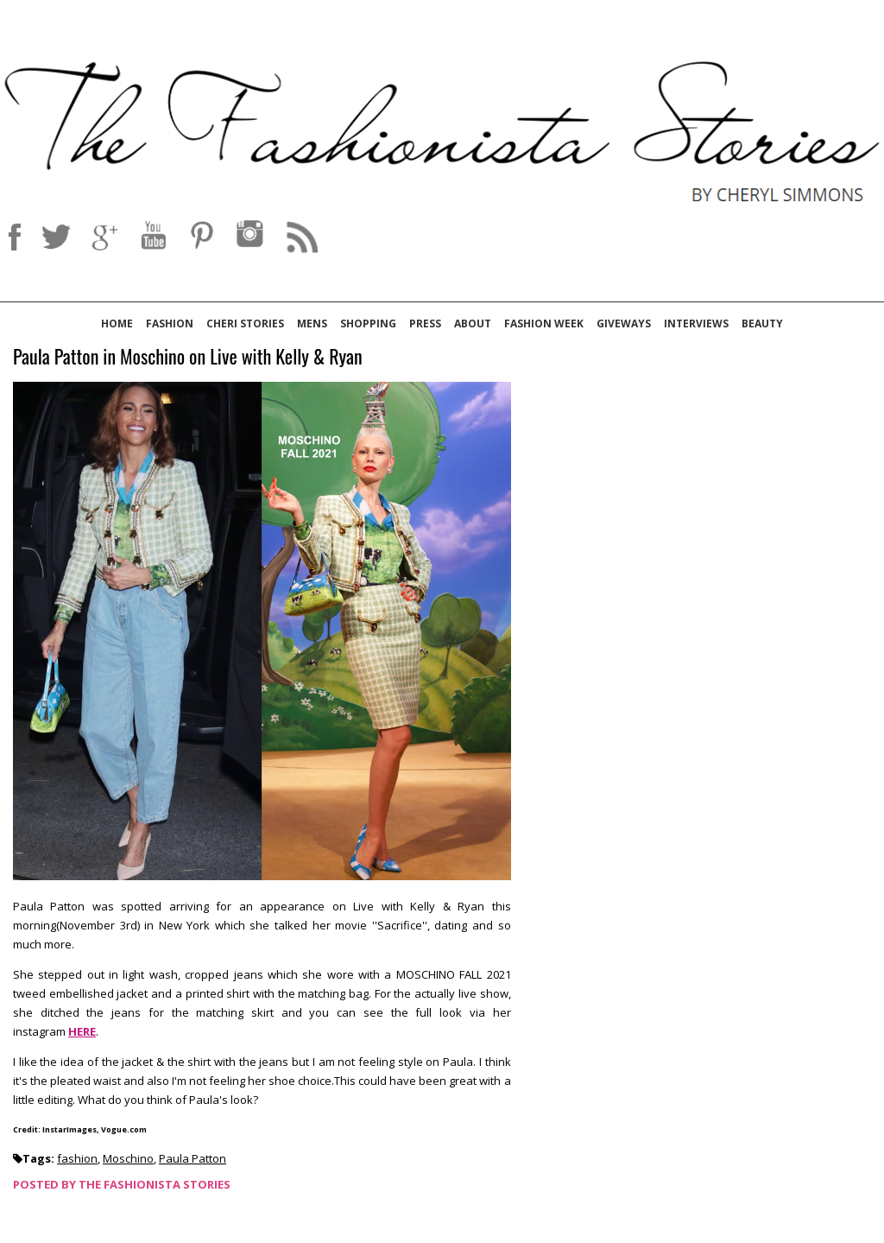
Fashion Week (544, 323)
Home (117, 323)
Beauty (762, 323)
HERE (82, 1031)
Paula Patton (192, 1158)
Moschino (128, 1158)
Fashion (169, 323)
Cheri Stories (245, 323)
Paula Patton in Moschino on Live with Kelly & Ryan (188, 357)
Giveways (624, 323)
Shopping (368, 323)
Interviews (696, 323)
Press (425, 323)
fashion (77, 1158)
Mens (312, 323)
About (472, 323)
